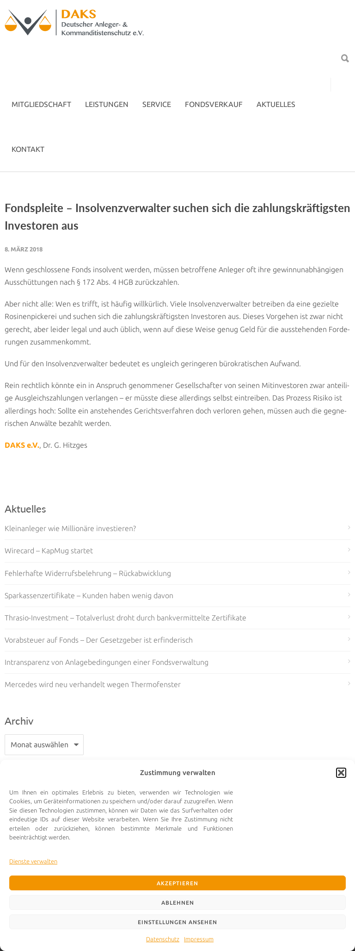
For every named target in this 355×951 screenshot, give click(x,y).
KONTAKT (28, 149)
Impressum (199, 939)
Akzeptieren (177, 883)
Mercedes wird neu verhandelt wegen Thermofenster (93, 684)
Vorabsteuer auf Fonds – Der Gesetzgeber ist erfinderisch (99, 640)
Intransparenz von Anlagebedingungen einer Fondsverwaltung (106, 662)
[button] (341, 772)
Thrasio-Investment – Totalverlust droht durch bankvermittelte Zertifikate (125, 617)
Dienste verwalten (33, 861)
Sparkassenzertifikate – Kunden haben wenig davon (89, 595)
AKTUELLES (276, 104)
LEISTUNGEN (107, 104)
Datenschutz (162, 939)
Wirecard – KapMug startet (49, 550)
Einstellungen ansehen (177, 922)
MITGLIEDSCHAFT (41, 104)
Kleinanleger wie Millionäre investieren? (70, 528)
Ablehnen (177, 903)
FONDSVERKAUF (214, 104)
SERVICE (156, 104)
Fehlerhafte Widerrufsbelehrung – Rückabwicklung (88, 573)
